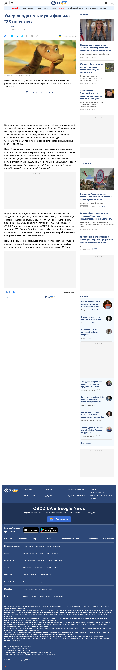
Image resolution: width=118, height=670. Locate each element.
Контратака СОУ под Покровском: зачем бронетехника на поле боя (92, 414)
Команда (48, 489)
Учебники (31, 560)
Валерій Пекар (86, 310)
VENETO (61, 8)
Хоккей (42, 553)
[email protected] (30, 654)
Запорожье (40, 546)
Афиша (25, 596)
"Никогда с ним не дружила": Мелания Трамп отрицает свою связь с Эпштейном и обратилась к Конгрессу (96, 48)
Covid (50, 589)
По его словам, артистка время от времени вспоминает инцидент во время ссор (91, 104)
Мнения (84, 296)
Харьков (31, 546)
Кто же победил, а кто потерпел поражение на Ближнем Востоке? (90, 304)
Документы (49, 496)
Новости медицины (30, 589)
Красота (41, 596)
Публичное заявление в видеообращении (95, 54)
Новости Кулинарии (46, 575)
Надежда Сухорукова (88, 390)
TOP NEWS (85, 163)
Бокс (48, 553)
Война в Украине (29, 8)
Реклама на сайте (29, 496)
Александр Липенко (87, 436)
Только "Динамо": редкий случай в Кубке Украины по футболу (92, 430)
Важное (84, 14)
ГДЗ (24, 560)
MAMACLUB (43, 589)
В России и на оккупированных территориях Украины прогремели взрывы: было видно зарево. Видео (96, 240)
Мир (12, 27)
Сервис (55, 567)
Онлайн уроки (42, 560)
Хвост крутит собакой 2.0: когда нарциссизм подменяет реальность (92, 399)
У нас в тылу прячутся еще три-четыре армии (91, 318)
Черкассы (56, 546)
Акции (48, 567)
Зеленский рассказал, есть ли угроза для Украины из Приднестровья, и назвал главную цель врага (96, 216)
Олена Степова (86, 338)
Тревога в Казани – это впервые (92, 246)
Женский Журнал (58, 596)
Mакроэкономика (45, 582)
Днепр (48, 546)
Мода (48, 596)
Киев (25, 546)
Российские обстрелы (75, 8)
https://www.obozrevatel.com (79, 606)
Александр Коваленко (88, 421)
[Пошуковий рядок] (112, 3)
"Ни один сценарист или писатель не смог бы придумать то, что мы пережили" (91, 384)
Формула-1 (55, 553)
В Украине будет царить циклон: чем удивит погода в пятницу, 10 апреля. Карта (91, 68)
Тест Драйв (27, 567)
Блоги (77, 539)
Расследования (67, 539)
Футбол (25, 553)
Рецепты (26, 575)
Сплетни (33, 596)
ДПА (50, 560)
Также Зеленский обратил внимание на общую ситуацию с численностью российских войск (97, 224)
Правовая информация (76, 489)
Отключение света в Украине (96, 8)
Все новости (108, 539)
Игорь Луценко (86, 323)
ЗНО (55, 560)
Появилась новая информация (91, 203)
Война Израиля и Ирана (47, 8)
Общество (93, 539)
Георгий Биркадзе (87, 405)
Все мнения (86, 443)
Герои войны (15, 8)
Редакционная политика (14, 297)
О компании (27, 489)
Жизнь (50, 539)
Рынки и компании (30, 582)
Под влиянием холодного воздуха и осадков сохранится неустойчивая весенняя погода (91, 78)
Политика (22, 539)
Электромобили (38, 567)
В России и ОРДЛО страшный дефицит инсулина (89, 332)
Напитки (34, 575)
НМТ (60, 560)
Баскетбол (33, 553)
